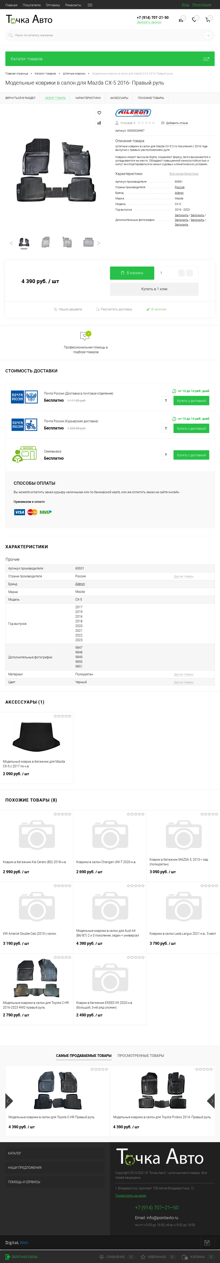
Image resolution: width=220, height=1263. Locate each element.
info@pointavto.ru (162, 1218)
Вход (185, 4)
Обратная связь (21, 1257)
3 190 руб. (36, 947)
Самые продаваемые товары (84, 1056)
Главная (11, 5)
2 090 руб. (36, 777)
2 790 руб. (36, 1019)
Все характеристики (184, 173)
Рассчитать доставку (114, 310)
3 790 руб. (183, 947)
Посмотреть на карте (130, 1197)
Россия (179, 187)
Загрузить (181, 215)
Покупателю (32, 5)
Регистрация (201, 4)
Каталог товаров (110, 58)
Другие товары (184, 577)
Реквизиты (73, 5)
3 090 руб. (183, 875)
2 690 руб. (110, 875)
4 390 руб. (110, 947)
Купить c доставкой (191, 402)
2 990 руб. (36, 875)
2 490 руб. (110, 1019)
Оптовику (53, 5)
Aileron (179, 192)
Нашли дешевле (68, 310)
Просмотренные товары (141, 1056)
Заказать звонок (149, 22)
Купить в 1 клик (154, 290)
